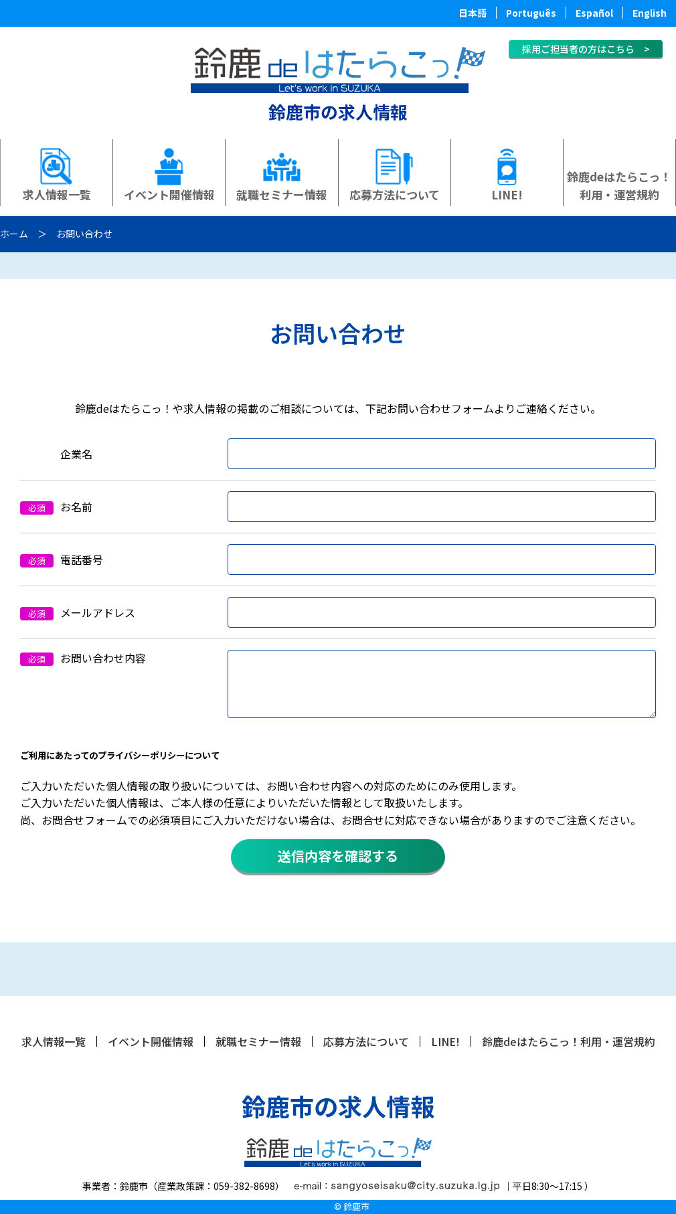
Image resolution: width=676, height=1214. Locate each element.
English (649, 12)
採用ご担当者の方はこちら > (586, 49)
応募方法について (394, 194)
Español (594, 12)
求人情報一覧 (57, 194)
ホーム (14, 233)
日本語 (472, 12)
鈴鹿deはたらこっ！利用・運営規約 (619, 185)
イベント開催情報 (169, 194)
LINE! (507, 194)
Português (531, 12)
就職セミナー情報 (281, 194)
